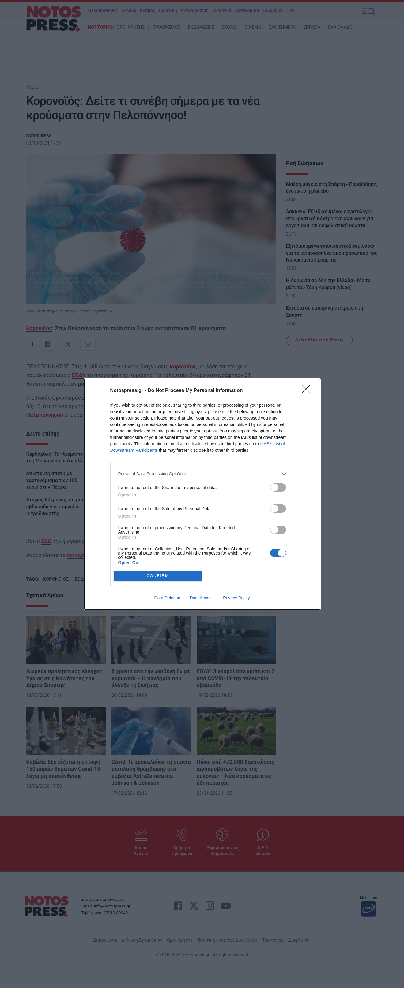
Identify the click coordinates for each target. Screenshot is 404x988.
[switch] (278, 487)
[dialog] (202, 494)
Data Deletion (167, 597)
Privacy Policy (236, 597)
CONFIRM (157, 576)
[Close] (308, 391)
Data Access (201, 597)
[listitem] (202, 474)
